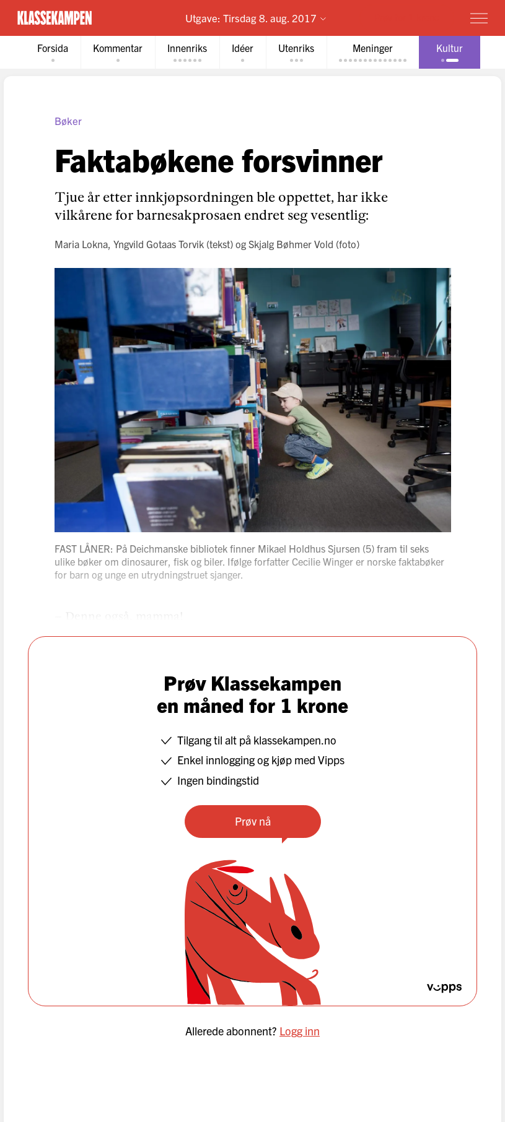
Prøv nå (253, 821)
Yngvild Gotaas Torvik (158, 244)
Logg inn (299, 1031)
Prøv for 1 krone (406, 17)
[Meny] (479, 18)
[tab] (53, 52)
